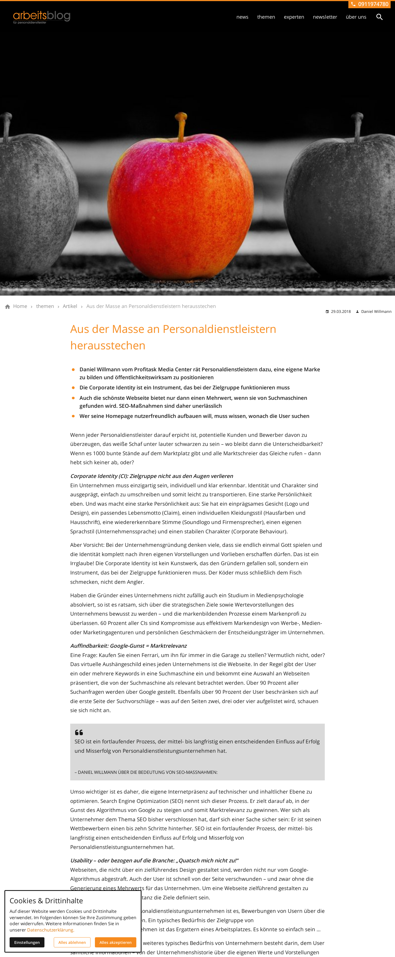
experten (294, 16)
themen (266, 16)
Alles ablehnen (72, 942)
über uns (356, 16)
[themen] (45, 306)
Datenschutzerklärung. (50, 930)
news (242, 16)
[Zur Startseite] (42, 17)
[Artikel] (70, 306)
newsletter (325, 16)
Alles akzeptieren (116, 942)
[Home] (20, 306)
